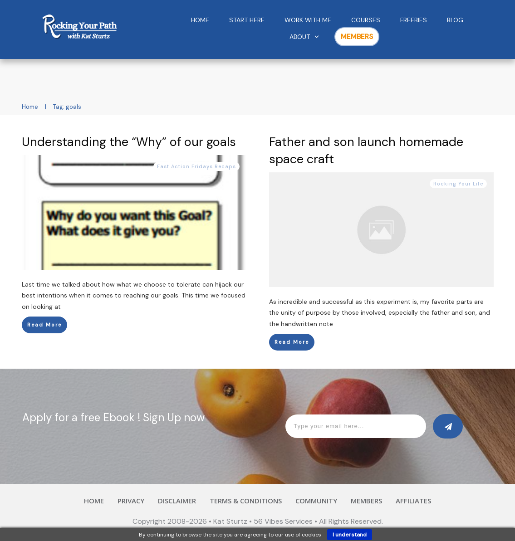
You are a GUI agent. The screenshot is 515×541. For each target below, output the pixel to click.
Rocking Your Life (458, 183)
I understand (350, 534)
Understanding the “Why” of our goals (129, 142)
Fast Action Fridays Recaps (196, 166)
